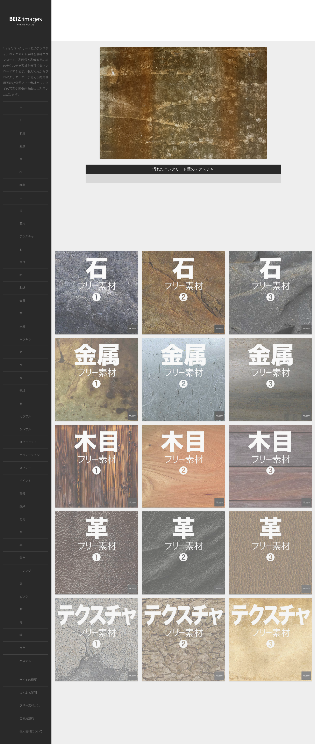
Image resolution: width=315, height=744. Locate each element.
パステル (25, 660)
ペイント (25, 480)
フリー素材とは (30, 705)
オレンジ (25, 570)
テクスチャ (27, 236)
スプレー (25, 467)
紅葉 (22, 185)
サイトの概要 (28, 679)
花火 (22, 223)
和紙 (22, 287)
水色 (22, 647)
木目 (22, 262)
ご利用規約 (27, 718)
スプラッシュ (28, 442)
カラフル (25, 416)
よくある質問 (28, 692)
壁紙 (22, 506)
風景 (22, 146)
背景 (22, 493)
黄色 (22, 557)
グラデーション (30, 455)
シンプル (25, 429)
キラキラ (25, 339)
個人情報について (31, 731)
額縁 (22, 390)
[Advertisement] (183, 21)
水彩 (22, 326)
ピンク (24, 596)
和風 (22, 133)
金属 (22, 300)
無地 (22, 519)
